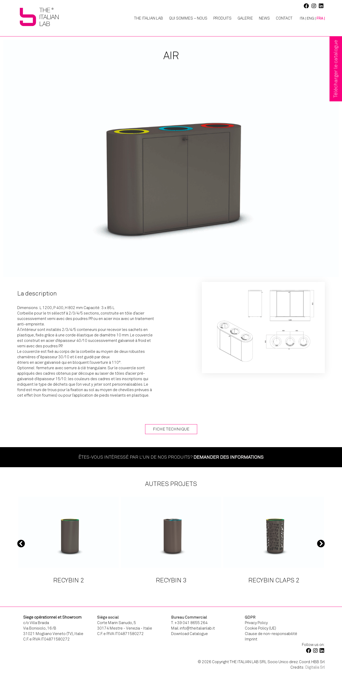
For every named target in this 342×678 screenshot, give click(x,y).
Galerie (245, 18)
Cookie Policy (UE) (260, 628)
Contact (284, 18)
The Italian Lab (148, 18)
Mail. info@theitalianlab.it (193, 628)
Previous (21, 543)
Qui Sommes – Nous (188, 18)
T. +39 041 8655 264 (189, 622)
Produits (222, 18)
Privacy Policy (256, 622)
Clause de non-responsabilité (271, 633)
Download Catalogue (189, 633)
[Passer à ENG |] (311, 18)
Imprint (251, 639)
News (264, 18)
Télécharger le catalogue (335, 69)
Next (321, 543)
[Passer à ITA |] (301, 18)
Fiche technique (171, 429)
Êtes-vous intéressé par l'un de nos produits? (171, 457)
